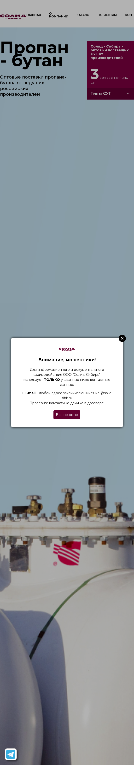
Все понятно (67, 415)
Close (122, 338)
